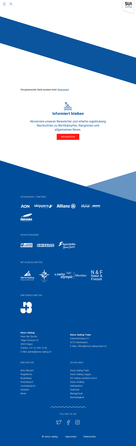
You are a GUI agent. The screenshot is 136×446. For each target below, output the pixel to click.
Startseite (63, 89)
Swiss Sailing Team (79, 370)
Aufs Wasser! (27, 370)
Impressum (70, 436)
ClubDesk (75, 389)
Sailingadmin (76, 386)
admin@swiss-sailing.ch (39, 352)
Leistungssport (28, 386)
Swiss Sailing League (80, 374)
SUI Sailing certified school (83, 378)
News (23, 393)
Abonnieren (68, 136)
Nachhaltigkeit (77, 397)
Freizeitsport (27, 382)
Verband (25, 389)
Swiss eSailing (77, 382)
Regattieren (26, 374)
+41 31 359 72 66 (38, 348)
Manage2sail (76, 393)
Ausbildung (26, 378)
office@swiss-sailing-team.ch (92, 346)
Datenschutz (89, 436)
